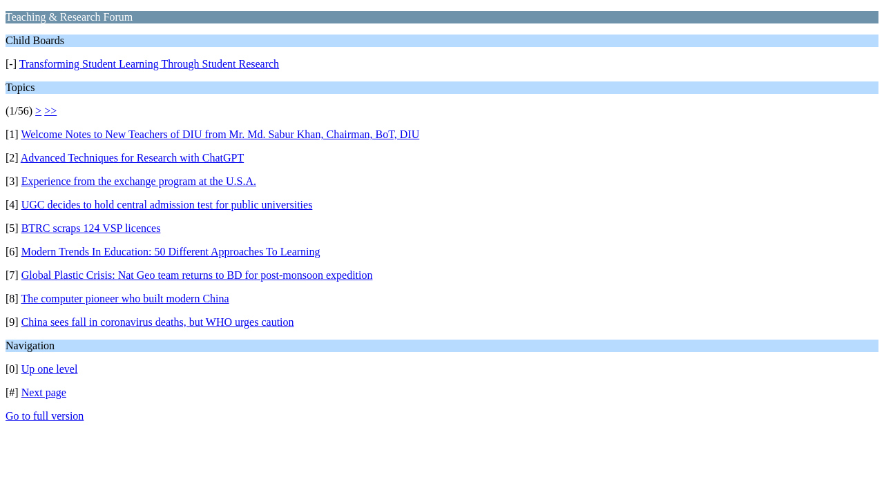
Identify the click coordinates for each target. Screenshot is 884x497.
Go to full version (45, 416)
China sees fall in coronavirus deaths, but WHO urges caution (157, 322)
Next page (43, 392)
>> (50, 111)
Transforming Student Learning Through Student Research (149, 64)
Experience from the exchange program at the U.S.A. (138, 181)
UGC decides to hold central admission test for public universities (167, 205)
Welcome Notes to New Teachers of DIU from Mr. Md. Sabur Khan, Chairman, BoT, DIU (220, 134)
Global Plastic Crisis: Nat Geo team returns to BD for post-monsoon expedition (197, 275)
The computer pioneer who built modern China (125, 298)
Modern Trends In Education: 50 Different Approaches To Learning (170, 251)
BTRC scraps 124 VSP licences (91, 228)
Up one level (49, 369)
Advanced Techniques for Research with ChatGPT (132, 158)
